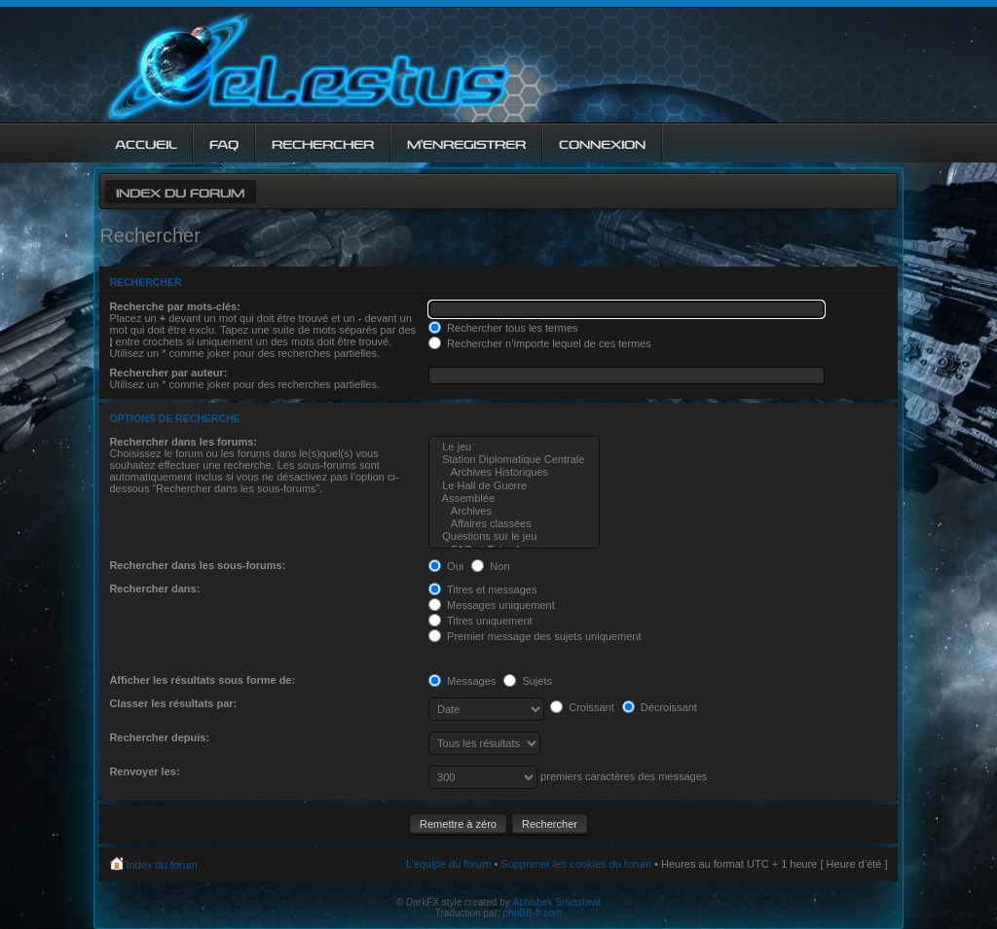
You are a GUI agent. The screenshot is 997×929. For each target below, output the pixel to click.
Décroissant (659, 707)
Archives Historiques (514, 472)
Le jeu (514, 447)
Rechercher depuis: (159, 737)
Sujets (527, 681)
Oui (445, 566)
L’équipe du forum (448, 864)
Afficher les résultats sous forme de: (202, 680)
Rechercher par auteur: (168, 372)
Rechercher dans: (154, 588)
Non (490, 566)
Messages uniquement (491, 605)
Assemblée (514, 498)
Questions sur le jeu (514, 536)
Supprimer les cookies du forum (575, 864)
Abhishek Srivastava (557, 902)
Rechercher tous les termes (503, 328)
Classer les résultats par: (173, 703)
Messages (462, 681)
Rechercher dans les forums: (183, 441)
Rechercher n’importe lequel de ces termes (539, 343)
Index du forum (180, 191)
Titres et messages (482, 589)
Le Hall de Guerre (514, 486)
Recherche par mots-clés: (174, 306)
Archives (514, 511)
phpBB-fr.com (533, 913)
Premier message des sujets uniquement (534, 636)
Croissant (582, 707)
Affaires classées (514, 524)
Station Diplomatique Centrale (514, 459)
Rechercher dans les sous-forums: (197, 565)
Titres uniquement (480, 620)
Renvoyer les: (144, 771)
